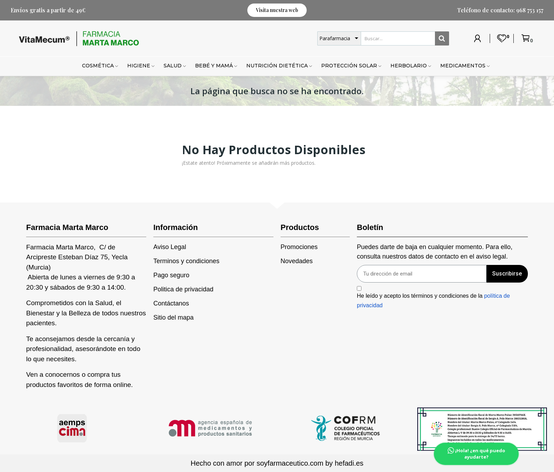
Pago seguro (171, 275)
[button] (277, 10)
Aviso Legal (169, 246)
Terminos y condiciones (186, 261)
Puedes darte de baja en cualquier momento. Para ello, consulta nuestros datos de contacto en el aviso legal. (434, 251)
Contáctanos (171, 303)
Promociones (299, 246)
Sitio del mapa (173, 317)
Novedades (297, 261)
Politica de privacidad (183, 289)
